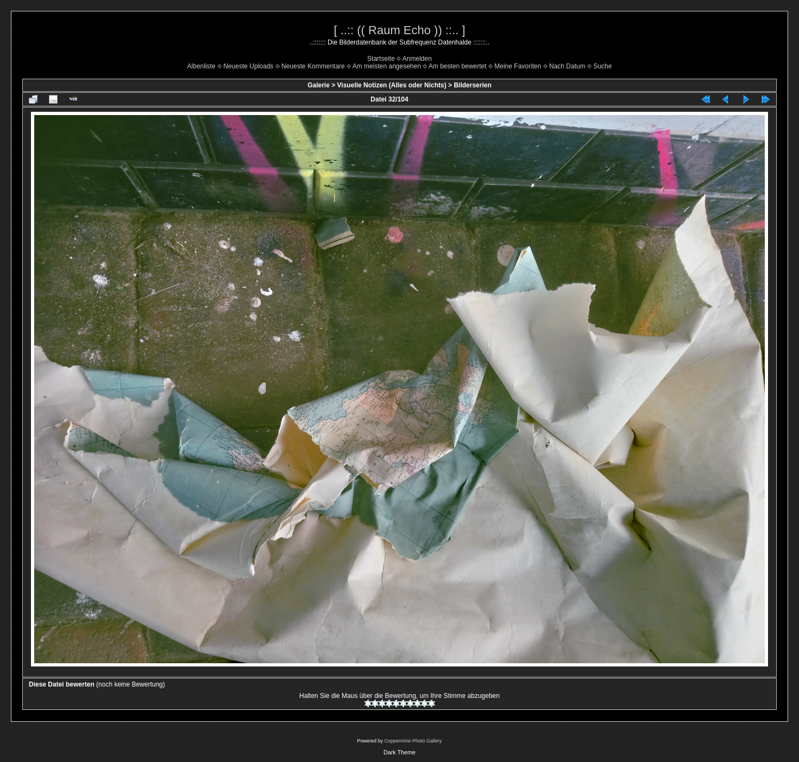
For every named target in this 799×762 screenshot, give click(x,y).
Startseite (381, 58)
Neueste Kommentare (313, 66)
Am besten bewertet (458, 66)
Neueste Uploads (248, 66)
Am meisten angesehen (387, 66)
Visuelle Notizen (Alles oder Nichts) (391, 85)
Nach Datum (567, 66)
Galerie (318, 85)
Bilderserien (472, 85)
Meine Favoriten (517, 66)
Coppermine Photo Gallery (413, 741)
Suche (602, 66)
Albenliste (201, 66)
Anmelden (417, 58)
